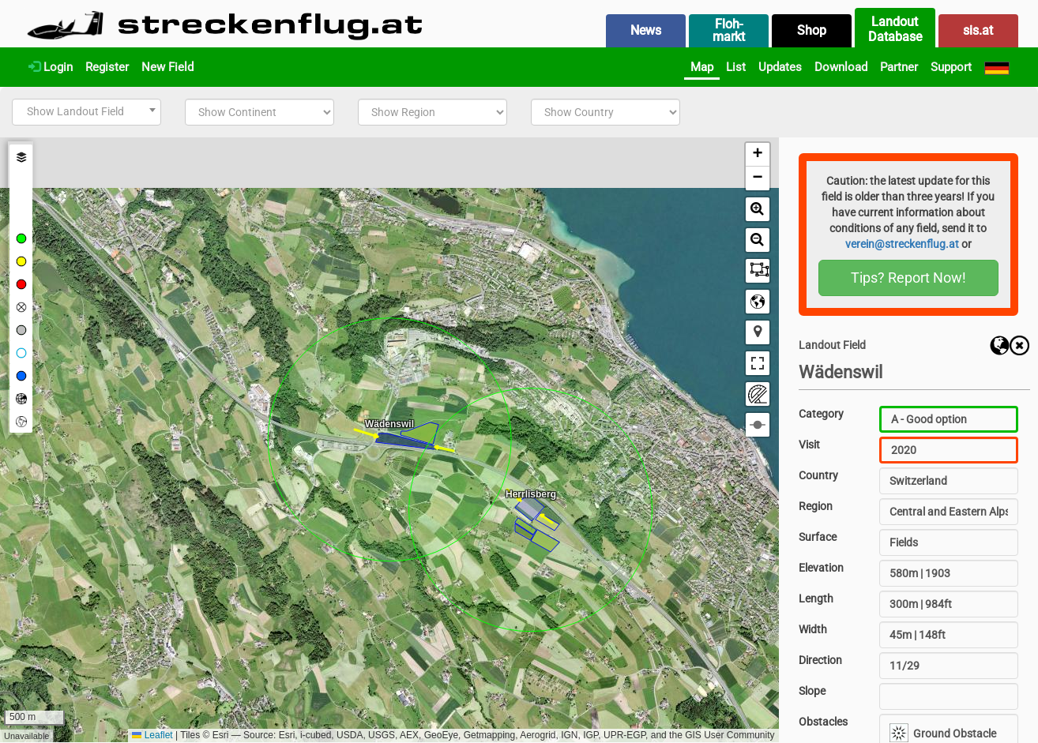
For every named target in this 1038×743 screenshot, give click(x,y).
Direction (820, 660)
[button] (757, 155)
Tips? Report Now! (908, 277)
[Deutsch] (997, 67)
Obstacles (823, 721)
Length (816, 598)
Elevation (821, 567)
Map (701, 67)
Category (821, 413)
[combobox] (86, 112)
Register (107, 67)
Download (840, 67)
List (736, 67)
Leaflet (152, 735)
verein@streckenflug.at (902, 244)
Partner (899, 67)
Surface (818, 537)
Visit (809, 444)
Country (818, 475)
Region (816, 506)
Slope (812, 691)
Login (50, 67)
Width (813, 629)
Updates (780, 67)
